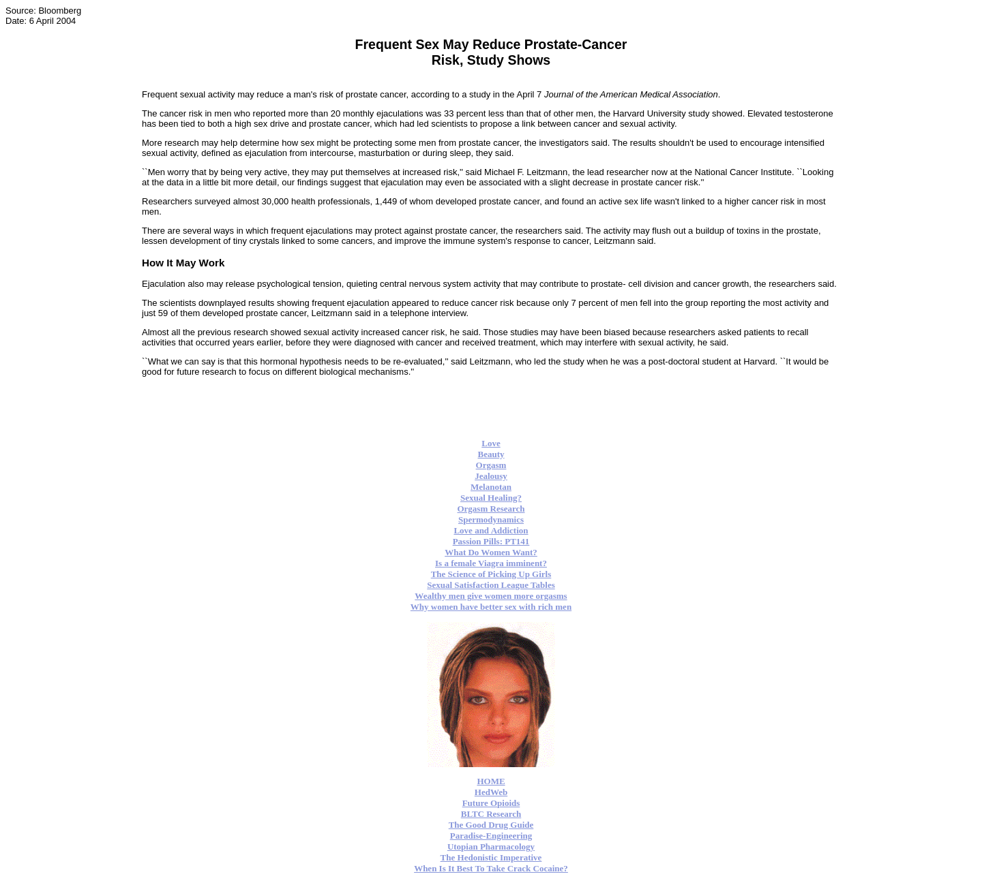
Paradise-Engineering (491, 835)
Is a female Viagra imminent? (491, 563)
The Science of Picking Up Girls (491, 574)
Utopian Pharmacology (491, 846)
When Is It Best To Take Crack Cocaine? (491, 868)
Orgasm (491, 465)
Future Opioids (491, 803)
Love (490, 443)
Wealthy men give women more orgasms (491, 596)
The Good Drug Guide (491, 825)
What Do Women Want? (491, 552)
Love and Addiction (490, 530)
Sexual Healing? (491, 498)
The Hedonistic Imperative (491, 857)
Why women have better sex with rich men (491, 607)
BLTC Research (491, 814)
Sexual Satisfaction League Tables (490, 585)
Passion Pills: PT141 (491, 541)
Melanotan (491, 487)
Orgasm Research (490, 508)
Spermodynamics (491, 519)
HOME (491, 781)
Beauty (491, 454)
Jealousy (491, 476)
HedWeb (491, 792)
